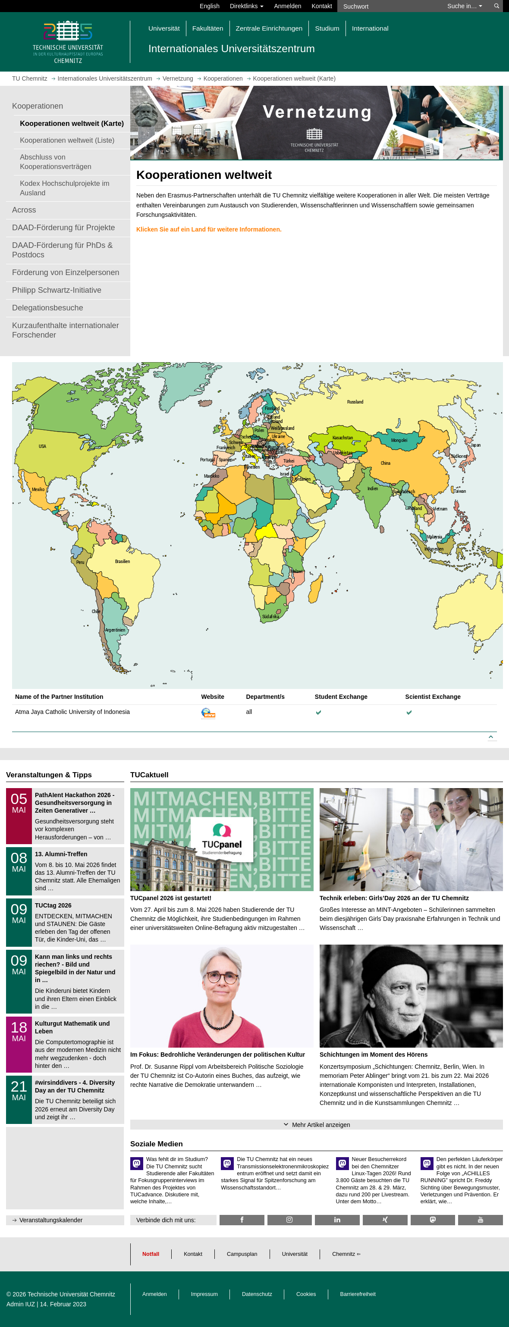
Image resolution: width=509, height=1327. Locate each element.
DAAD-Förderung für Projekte (63, 227)
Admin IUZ (20, 1304)
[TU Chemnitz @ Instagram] (289, 1220)
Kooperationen (37, 106)
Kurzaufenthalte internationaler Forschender (65, 330)
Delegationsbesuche (47, 308)
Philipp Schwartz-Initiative (56, 290)
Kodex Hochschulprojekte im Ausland (65, 188)
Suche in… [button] (464, 6)
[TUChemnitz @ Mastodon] (433, 1220)
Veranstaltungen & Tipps (49, 775)
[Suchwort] (388, 6)
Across (24, 210)
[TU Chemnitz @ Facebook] (242, 1220)
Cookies (306, 1294)
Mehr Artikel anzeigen (321, 1124)
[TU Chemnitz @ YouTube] (480, 1220)
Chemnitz (343, 1254)
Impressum (204, 1294)
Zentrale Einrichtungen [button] (269, 28)
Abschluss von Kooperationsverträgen (55, 161)
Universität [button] (164, 28)
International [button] (370, 28)
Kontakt (322, 6)
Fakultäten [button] (207, 28)
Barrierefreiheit (358, 1294)
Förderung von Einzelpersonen (65, 272)
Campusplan (242, 1254)
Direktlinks (247, 6)
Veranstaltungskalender (50, 1220)
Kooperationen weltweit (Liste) (67, 140)
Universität (295, 1254)
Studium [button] (327, 28)
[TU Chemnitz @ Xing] (385, 1220)
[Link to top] (492, 737)
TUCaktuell (149, 775)
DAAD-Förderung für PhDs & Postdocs (62, 250)
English (210, 6)
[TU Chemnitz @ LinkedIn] (337, 1220)
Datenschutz (257, 1294)
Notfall (150, 1254)
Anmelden (287, 6)
